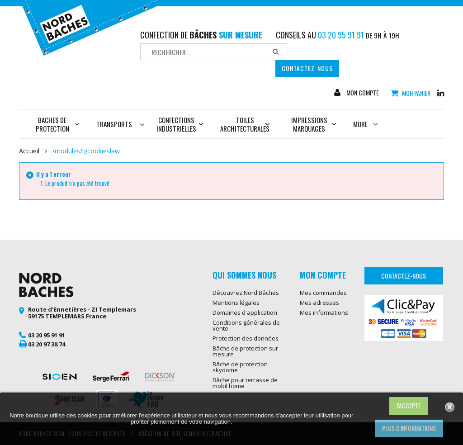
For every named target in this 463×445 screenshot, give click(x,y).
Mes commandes (323, 293)
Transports (114, 124)
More (365, 124)
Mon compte (362, 93)
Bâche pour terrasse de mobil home (245, 383)
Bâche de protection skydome (240, 367)
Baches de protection (58, 124)
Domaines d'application (245, 312)
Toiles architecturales (244, 124)
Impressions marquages (313, 124)
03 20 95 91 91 (46, 335)
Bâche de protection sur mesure (245, 351)
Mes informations (324, 312)
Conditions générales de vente (246, 325)
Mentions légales (236, 302)
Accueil (29, 151)
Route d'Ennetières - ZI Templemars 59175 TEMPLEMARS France (82, 313)
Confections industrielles (179, 124)
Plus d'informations (409, 428)
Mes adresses (319, 302)
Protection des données (246, 338)
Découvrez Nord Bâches (246, 293)
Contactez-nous (307, 68)
